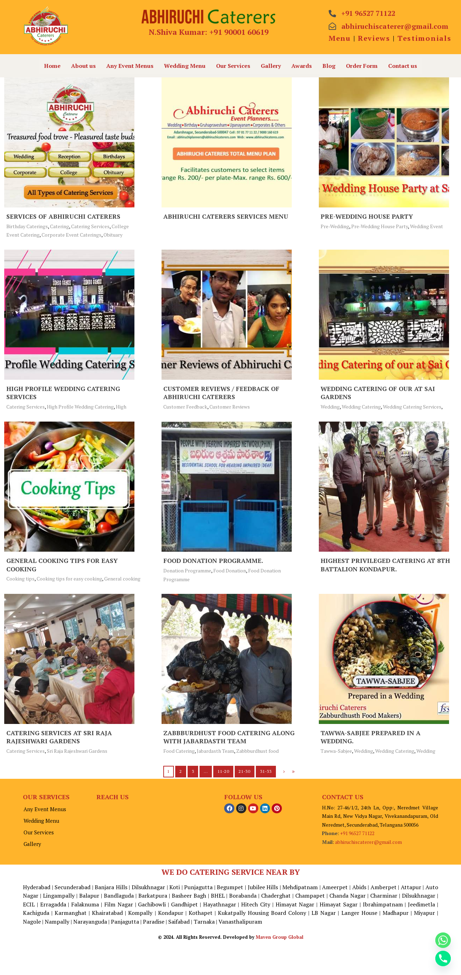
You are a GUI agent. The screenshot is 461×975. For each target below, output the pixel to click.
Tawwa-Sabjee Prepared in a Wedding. (371, 737)
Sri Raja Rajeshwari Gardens (77, 751)
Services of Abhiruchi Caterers (64, 216)
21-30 (244, 771)
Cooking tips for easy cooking (69, 578)
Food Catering (179, 751)
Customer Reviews (229, 406)
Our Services (233, 66)
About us (83, 66)
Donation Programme (187, 570)
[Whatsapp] (443, 940)
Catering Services (90, 226)
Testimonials (424, 38)
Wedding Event (426, 226)
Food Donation (229, 570)
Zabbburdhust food (257, 751)
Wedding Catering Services (412, 406)
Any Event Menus (129, 66)
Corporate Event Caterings (71, 234)
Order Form (362, 66)
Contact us (402, 66)
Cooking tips (20, 578)
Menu (340, 38)
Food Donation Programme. (214, 560)
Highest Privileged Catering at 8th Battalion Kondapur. (386, 564)
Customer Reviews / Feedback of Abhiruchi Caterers (222, 392)
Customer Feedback (185, 406)
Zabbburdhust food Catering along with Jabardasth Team (230, 737)
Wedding (330, 406)
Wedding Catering (361, 406)
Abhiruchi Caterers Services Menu (226, 216)
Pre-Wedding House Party (368, 216)
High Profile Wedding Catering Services (63, 392)
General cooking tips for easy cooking (63, 564)
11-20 (223, 771)
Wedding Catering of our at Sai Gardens (379, 392)
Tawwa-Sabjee (336, 751)
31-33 (266, 771)
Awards (301, 66)
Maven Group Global (279, 968)
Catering (59, 226)
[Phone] (443, 958)
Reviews (374, 38)
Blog (328, 66)
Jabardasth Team (215, 751)
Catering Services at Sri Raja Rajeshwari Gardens (59, 737)
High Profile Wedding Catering (80, 406)
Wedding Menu (185, 66)
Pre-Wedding (335, 226)
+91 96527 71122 (357, 833)
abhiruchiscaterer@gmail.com (368, 842)
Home (52, 66)
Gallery (271, 66)
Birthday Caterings (27, 226)
